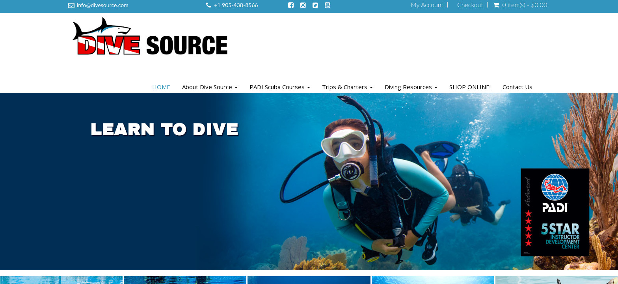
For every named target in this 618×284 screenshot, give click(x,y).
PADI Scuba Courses (279, 87)
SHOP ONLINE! (470, 87)
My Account (427, 4)
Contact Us (517, 87)
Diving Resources (411, 87)
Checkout (470, 4)
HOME (161, 87)
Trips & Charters (347, 87)
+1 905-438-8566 (236, 5)
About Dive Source (210, 87)
